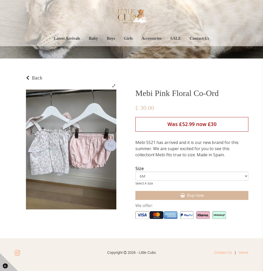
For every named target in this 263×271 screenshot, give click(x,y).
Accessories (152, 38)
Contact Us (199, 38)
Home (243, 252)
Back (34, 78)
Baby (93, 38)
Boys (111, 38)
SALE (175, 38)
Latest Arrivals (67, 38)
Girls (128, 38)
